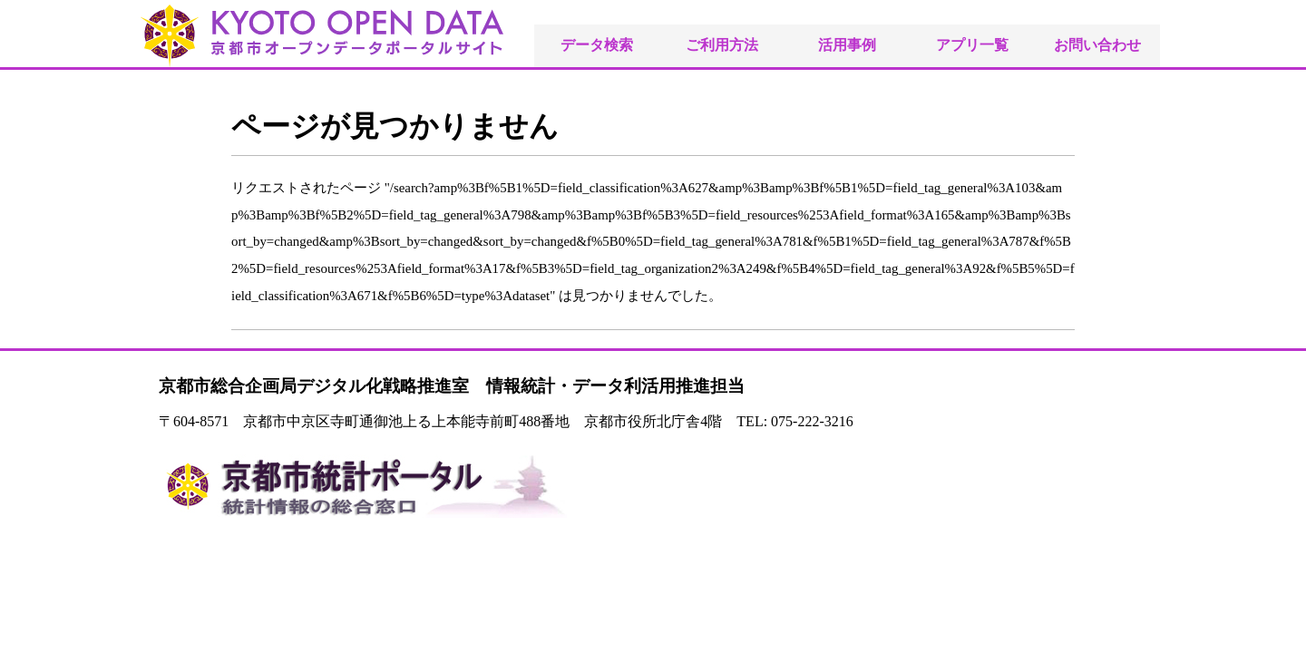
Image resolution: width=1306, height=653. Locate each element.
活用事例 (847, 45)
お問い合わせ (1097, 45)
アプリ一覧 (972, 45)
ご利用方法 (722, 45)
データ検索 (596, 45)
